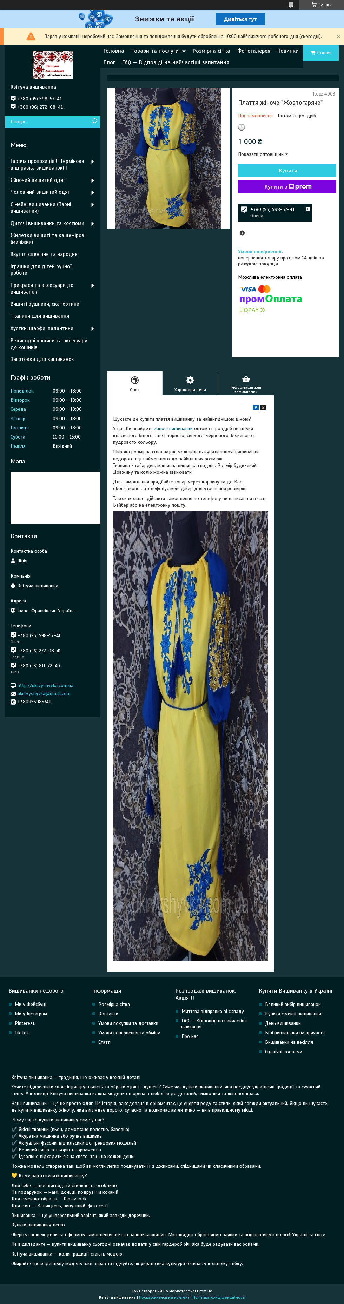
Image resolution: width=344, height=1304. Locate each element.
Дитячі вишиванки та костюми (47, 223)
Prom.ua (204, 1291)
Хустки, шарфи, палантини (42, 328)
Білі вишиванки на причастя (295, 1033)
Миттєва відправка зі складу (212, 1011)
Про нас (189, 1036)
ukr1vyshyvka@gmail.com (44, 694)
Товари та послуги (155, 50)
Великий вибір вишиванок (293, 1004)
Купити (288, 170)
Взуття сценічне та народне (44, 254)
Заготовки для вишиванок (42, 359)
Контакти (108, 1014)
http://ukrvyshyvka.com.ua (45, 686)
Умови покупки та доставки (128, 1023)
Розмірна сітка (211, 50)
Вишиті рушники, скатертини (45, 304)
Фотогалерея (253, 50)
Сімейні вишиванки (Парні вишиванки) (41, 207)
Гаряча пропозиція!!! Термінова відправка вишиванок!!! (47, 164)
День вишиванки (283, 1023)
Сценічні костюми (283, 1052)
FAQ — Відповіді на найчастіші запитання (175, 62)
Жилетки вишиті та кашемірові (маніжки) (48, 238)
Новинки (288, 50)
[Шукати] (94, 122)
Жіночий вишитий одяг (38, 180)
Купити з (288, 186)
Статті (104, 1042)
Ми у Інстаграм (31, 1014)
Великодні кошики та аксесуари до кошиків (49, 343)
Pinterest (25, 1023)
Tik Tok (22, 1033)
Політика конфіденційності (219, 1297)
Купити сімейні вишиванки (293, 1014)
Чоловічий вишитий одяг (40, 192)
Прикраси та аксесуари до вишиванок (42, 288)
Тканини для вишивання (40, 316)
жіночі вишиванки (173, 429)
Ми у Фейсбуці (30, 1004)
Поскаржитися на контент (164, 1297)
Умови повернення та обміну (129, 1033)
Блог (109, 62)
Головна (114, 50)
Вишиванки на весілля (289, 1042)
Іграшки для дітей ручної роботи (41, 269)
